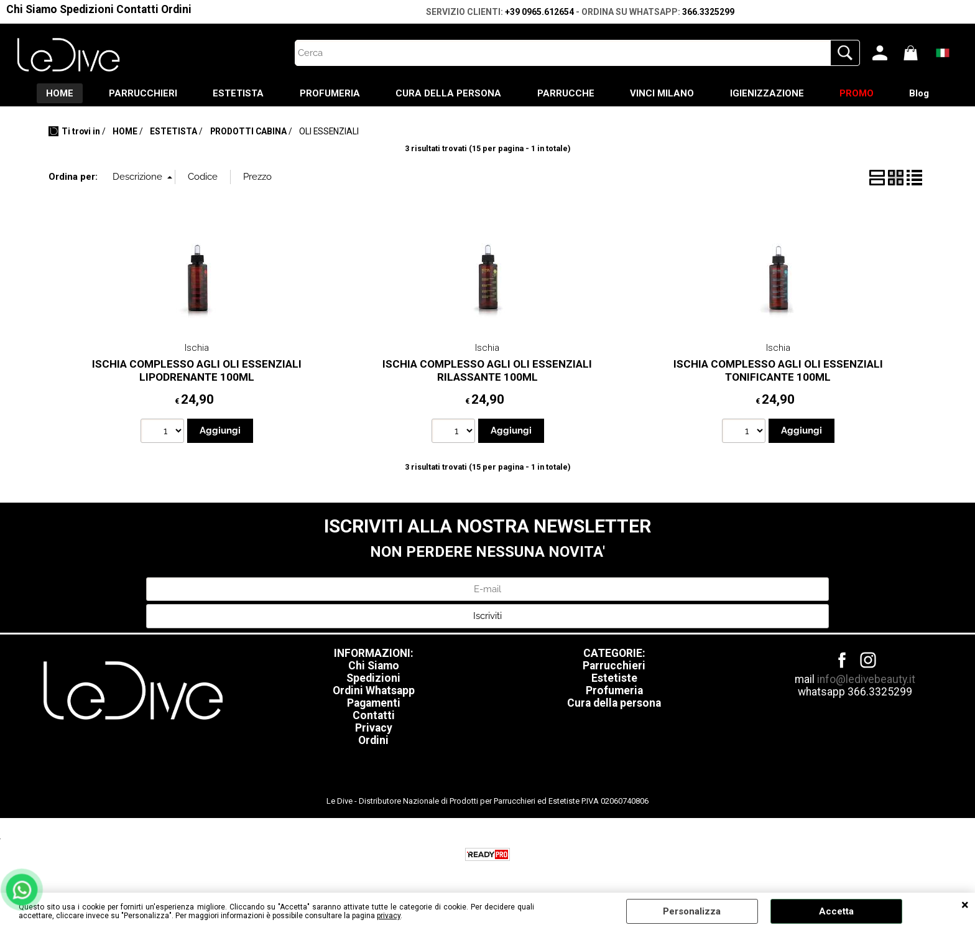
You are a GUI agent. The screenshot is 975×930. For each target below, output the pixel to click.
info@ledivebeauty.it (866, 680)
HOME (52, 94)
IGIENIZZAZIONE (771, 94)
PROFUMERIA (327, 94)
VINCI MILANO (664, 94)
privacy (388, 915)
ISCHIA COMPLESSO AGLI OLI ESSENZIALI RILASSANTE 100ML (487, 371)
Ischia (197, 349)
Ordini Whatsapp (374, 692)
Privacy (373, 729)
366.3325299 (708, 12)
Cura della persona (614, 704)
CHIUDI (965, 905)
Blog (926, 94)
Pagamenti (373, 704)
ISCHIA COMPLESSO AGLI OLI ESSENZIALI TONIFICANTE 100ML (778, 371)
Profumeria (614, 692)
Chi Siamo (31, 9)
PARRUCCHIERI (137, 94)
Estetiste (614, 679)
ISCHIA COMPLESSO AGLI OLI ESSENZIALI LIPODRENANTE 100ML (197, 371)
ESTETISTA (234, 94)
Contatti (137, 9)
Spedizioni (87, 9)
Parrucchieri (614, 667)
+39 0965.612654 (539, 12)
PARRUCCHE (566, 94)
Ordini (176, 9)
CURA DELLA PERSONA (448, 94)
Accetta (836, 911)
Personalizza (692, 911)
